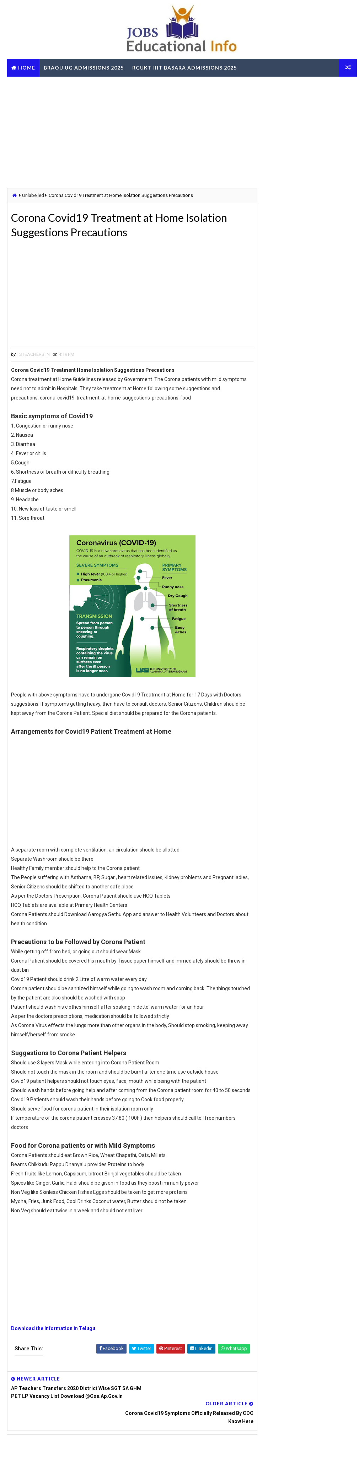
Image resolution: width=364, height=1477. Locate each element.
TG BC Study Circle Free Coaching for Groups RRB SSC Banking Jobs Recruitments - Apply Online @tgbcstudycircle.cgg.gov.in (302, 882)
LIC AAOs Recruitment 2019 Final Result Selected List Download (318, 595)
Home (26, 68)
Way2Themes (46, 1464)
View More (347, 1157)
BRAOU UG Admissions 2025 (84, 68)
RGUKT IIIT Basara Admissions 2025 (184, 68)
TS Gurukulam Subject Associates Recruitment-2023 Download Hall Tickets (319, 536)
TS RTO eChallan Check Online (58, 85)
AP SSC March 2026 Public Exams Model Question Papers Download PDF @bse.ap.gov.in (297, 933)
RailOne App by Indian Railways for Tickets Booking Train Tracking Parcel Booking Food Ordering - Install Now (300, 992)
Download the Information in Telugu (53, 1348)
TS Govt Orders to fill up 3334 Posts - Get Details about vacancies (319, 477)
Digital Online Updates (123, 1464)
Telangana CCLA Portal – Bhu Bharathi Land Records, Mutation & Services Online (319, 625)
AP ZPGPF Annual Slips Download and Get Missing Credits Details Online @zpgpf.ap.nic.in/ (299, 1096)
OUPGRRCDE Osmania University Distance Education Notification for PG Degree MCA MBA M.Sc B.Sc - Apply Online (299, 908)
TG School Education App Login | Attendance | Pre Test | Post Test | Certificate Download (321, 655)
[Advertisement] (182, 131)
